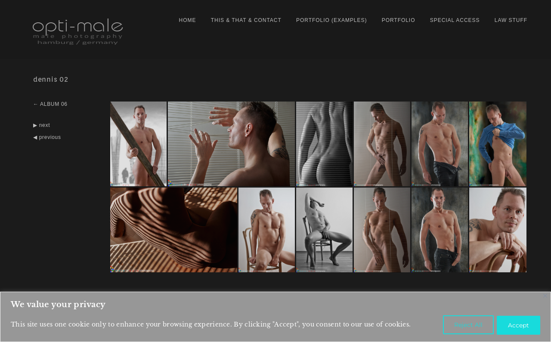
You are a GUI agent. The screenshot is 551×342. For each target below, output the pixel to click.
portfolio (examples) (331, 20)
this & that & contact (246, 20)
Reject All (464, 325)
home (187, 20)
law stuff (511, 20)
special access (455, 20)
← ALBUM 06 (50, 102)
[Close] (545, 297)
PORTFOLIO (398, 20)
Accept (517, 325)
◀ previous (47, 135)
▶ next (41, 123)
